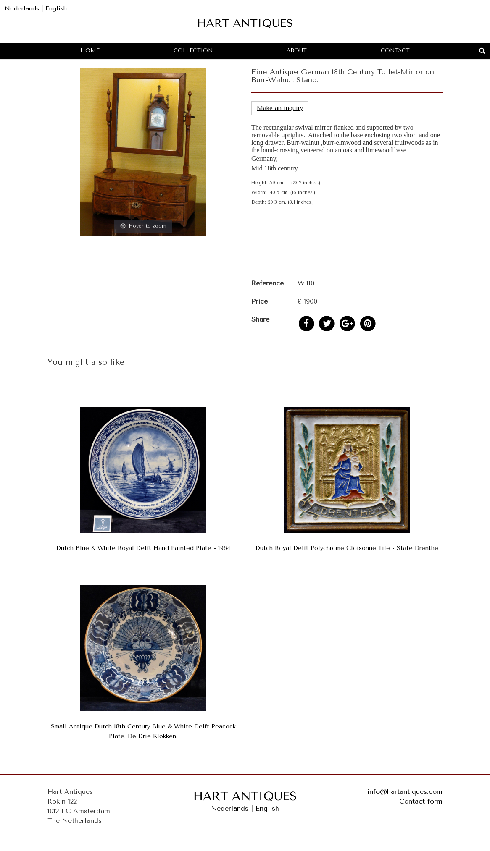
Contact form (421, 801)
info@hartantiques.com (405, 792)
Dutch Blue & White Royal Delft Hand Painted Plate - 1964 (143, 548)
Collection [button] (193, 50)
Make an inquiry (280, 108)
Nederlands (22, 8)
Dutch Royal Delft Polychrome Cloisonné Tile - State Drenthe (347, 548)
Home (90, 50)
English (56, 8)
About (297, 50)
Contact (395, 50)
